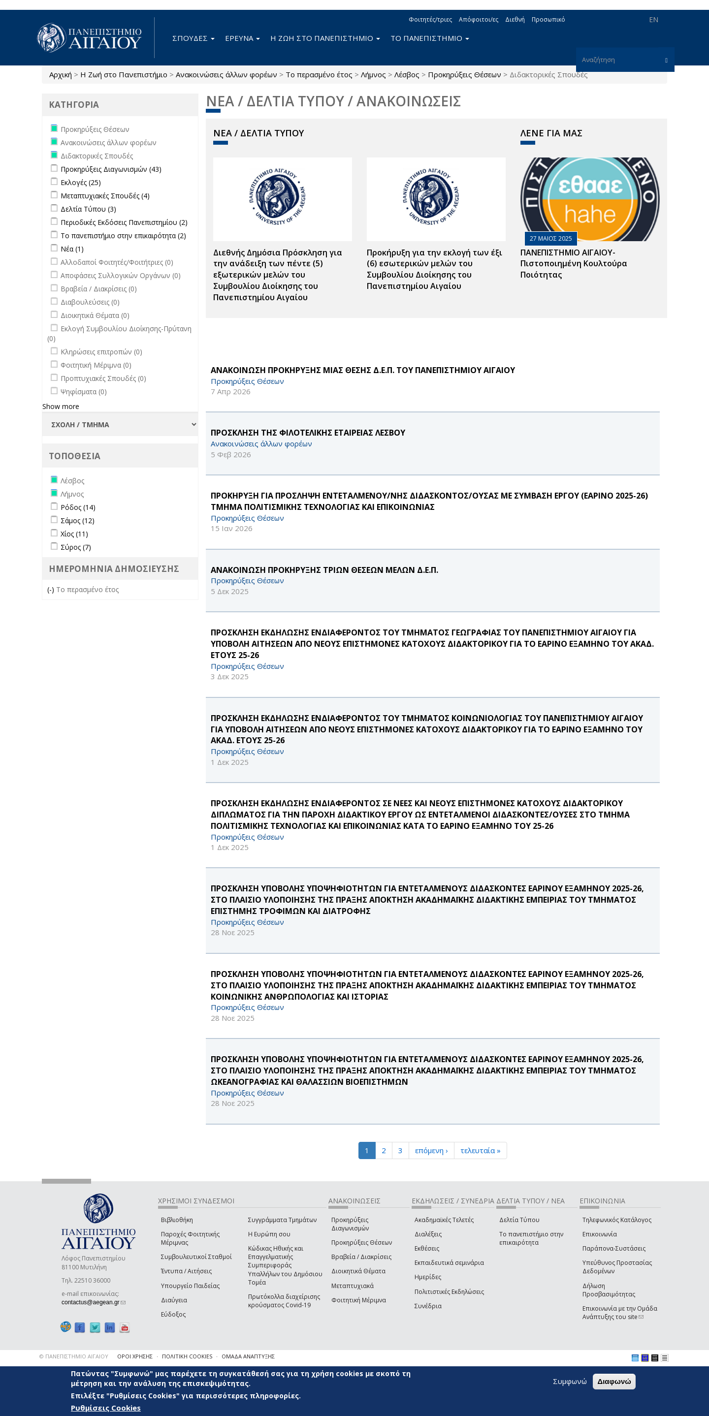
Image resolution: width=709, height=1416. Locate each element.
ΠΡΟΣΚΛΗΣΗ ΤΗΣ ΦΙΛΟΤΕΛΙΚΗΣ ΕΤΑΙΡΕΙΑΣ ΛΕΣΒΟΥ (308, 432)
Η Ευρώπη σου (269, 1234)
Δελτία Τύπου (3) (88, 209)
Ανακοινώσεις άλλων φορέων (226, 74)
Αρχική (60, 74)
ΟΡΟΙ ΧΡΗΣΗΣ (135, 1356)
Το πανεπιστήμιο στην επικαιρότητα (531, 1238)
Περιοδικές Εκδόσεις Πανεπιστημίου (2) (124, 222)
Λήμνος (373, 74)
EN (653, 19)
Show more (60, 406)
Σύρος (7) (76, 547)
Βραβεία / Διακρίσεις (361, 1257)
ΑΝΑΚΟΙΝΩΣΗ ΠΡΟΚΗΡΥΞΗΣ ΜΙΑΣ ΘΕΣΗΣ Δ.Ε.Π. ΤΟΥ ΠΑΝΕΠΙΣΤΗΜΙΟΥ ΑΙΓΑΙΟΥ (363, 370)
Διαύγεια (174, 1300)
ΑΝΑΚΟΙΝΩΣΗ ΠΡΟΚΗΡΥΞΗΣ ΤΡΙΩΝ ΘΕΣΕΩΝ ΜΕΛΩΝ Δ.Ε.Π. (324, 570)
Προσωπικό (548, 19)
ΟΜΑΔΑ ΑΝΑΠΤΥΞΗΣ (248, 1356)
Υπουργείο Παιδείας (190, 1286)
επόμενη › (431, 1150)
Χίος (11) (74, 533)
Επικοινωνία (599, 1234)
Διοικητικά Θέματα (358, 1271)
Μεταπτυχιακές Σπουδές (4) (105, 195)
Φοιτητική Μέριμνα (358, 1300)
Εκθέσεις (427, 1248)
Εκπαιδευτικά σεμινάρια (449, 1263)
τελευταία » (480, 1150)
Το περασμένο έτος (319, 74)
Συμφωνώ (570, 1381)
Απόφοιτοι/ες (478, 19)
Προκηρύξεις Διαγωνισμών (350, 1224)
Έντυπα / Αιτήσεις (186, 1271)
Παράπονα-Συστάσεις (613, 1248)
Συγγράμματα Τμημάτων (282, 1220)
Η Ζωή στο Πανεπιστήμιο (123, 74)
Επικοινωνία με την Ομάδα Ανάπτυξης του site (619, 1312)
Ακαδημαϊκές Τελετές (444, 1220)
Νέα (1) (72, 248)
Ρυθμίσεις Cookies (106, 1408)
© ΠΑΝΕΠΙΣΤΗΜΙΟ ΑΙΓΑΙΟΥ (73, 1356)
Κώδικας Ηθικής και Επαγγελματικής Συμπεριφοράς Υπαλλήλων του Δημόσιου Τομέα (285, 1265)
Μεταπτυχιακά (352, 1286)
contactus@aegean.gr (94, 1302)
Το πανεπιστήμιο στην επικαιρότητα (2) (123, 235)
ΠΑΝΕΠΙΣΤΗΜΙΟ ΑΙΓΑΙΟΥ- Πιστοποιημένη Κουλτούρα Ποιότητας (573, 264)
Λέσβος (406, 74)
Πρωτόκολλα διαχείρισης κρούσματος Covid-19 (284, 1300)
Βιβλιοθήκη (177, 1220)
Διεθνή (515, 19)
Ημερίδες (428, 1277)
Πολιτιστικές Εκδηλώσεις (449, 1292)
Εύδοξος (173, 1314)
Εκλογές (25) (81, 182)
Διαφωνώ (614, 1381)
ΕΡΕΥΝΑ (242, 38)
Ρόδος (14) (78, 507)
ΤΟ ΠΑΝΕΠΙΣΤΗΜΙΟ (429, 38)
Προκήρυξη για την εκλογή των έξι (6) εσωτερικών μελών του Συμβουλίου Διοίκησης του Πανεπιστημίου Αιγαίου (434, 269)
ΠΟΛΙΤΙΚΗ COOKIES (187, 1356)
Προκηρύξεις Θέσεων (464, 74)
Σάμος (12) (78, 520)
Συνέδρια (428, 1306)
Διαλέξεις (428, 1234)
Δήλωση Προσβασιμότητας (608, 1290)
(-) (51, 589)
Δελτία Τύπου (519, 1220)
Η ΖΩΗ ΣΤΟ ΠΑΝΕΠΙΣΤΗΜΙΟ (325, 38)
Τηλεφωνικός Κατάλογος (616, 1220)
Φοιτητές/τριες (430, 19)
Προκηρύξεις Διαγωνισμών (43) (111, 169)
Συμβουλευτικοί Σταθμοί (196, 1257)
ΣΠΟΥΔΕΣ (193, 38)
